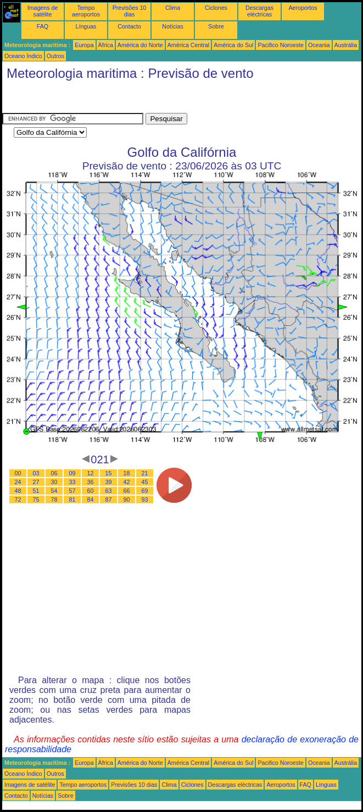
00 (18, 473)
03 (36, 473)
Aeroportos (302, 7)
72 (18, 499)
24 (18, 482)
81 (72, 499)
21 (145, 473)
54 (54, 490)
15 (108, 473)
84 (90, 499)
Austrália (345, 45)
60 (90, 490)
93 (145, 499)
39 (108, 482)
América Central (188, 45)
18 (127, 473)
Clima (172, 7)
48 (18, 490)
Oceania (319, 45)
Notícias (172, 26)
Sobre (216, 26)
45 (145, 482)
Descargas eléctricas (259, 11)
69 (145, 490)
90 (127, 499)
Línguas (86, 26)
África (105, 45)
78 (54, 499)
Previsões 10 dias (130, 11)
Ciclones (216, 7)
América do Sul (233, 45)
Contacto (129, 26)
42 (127, 482)
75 (36, 499)
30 (54, 482)
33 (72, 482)
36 (90, 482)
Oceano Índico (23, 56)
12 (90, 473)
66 (127, 490)
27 (36, 482)
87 (108, 499)
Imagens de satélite (42, 11)
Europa (84, 45)
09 (72, 473)
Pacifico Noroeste (281, 45)
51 (36, 490)
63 (108, 490)
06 (54, 473)
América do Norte (140, 45)
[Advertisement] (90, 99)
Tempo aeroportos (86, 11)
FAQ (42, 26)
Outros (55, 56)
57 (72, 490)
